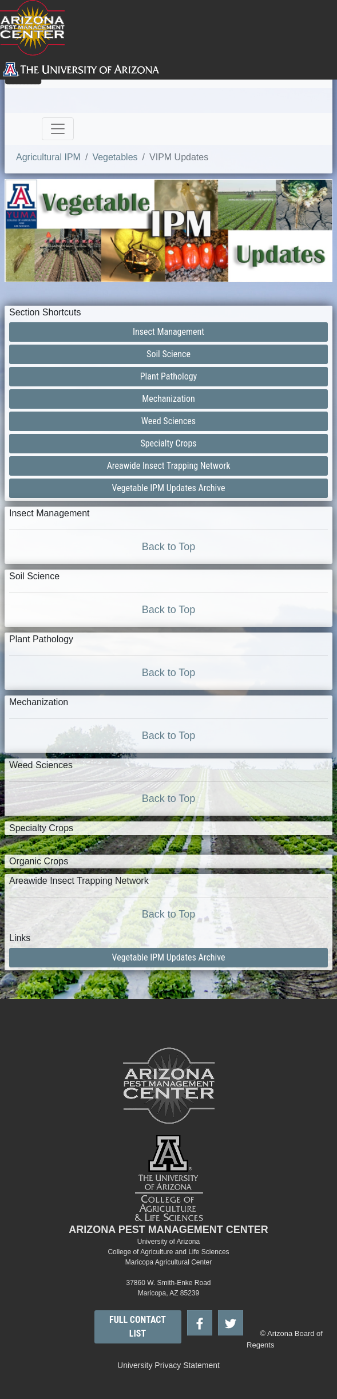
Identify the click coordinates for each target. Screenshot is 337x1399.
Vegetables (114, 157)
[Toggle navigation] (58, 128)
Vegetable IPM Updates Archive (168, 488)
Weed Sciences (168, 421)
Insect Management (168, 331)
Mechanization (168, 398)
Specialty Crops (168, 443)
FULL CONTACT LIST (137, 1326)
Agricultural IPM (48, 157)
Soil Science (168, 354)
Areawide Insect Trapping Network (169, 465)
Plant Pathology (168, 376)
